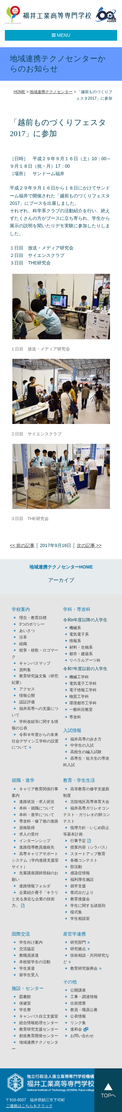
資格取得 (27, 827)
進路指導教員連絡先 (36, 847)
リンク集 (78, 1023)
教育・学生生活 (79, 780)
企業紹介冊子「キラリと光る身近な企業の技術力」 (35, 899)
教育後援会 (80, 899)
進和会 (76, 1029)
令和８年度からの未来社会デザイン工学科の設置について (35, 741)
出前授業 (78, 1003)
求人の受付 (29, 834)
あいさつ (27, 630)
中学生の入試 (82, 745)
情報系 (75, 641)
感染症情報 (80, 873)
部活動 (76, 867)
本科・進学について (36, 814)
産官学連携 (74, 934)
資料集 (25, 670)
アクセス (27, 689)
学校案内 (21, 609)
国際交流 (21, 934)
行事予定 (78, 840)
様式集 (76, 912)
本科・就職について (36, 808)
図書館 (25, 996)
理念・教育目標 (33, 617)
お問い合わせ (82, 1036)
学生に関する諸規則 (87, 905)
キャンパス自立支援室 (38, 1016)
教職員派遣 (29, 955)
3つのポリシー (32, 624)
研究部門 (78, 942)
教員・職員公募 (84, 1009)
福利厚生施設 (82, 879)
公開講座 (80, 990)
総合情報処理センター (38, 1023)
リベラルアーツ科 (85, 660)
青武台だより (82, 892)
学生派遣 (27, 968)
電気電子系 (79, 634)
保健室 (25, 1003)
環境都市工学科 (83, 703)
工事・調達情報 (84, 996)
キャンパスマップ (34, 663)
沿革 (23, 637)
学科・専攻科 (76, 609)
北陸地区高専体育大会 (89, 801)
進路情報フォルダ (34, 886)
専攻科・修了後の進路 (38, 821)
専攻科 (75, 717)
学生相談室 (80, 918)
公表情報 (78, 1016)
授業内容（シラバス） (89, 847)
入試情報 (72, 730)
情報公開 (27, 695)
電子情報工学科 (83, 690)
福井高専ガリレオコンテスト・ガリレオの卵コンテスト (86, 814)
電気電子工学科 (83, 683)
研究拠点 (78, 949)
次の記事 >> (89, 545)
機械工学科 (79, 677)
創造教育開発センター (38, 1036)
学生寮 (25, 1009)
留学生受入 (29, 975)
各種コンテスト (84, 860)
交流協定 (27, 949)
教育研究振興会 (84, 968)
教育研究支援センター (38, 1029)
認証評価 (27, 702)
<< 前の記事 (22, 545)
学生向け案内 (31, 942)
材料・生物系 (81, 647)
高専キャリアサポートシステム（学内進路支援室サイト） (35, 860)
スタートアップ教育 (87, 854)
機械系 (75, 628)
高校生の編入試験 (86, 752)
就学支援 (78, 886)
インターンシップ (34, 840)
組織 (23, 643)
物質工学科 (79, 696)
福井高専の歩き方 (86, 739)
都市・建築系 (81, 654)
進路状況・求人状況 (36, 801)
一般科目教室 (81, 709)
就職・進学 (23, 780)
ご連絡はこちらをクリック (29, 1106)
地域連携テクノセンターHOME (61, 567)
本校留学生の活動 (34, 962)
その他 (70, 981)
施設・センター (28, 988)
